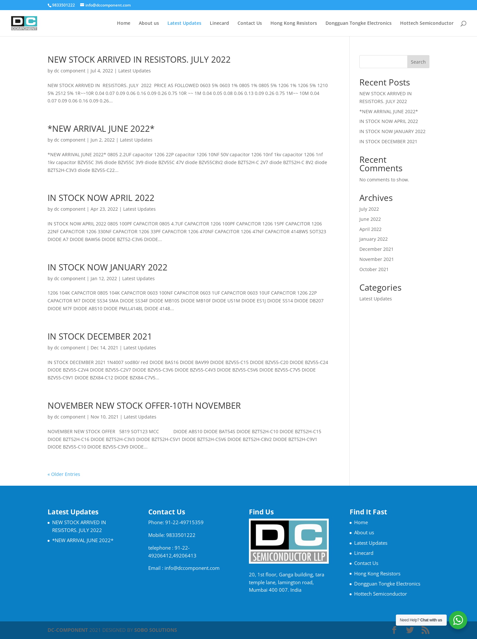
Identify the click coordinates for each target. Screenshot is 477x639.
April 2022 (370, 229)
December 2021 (376, 249)
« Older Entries (64, 474)
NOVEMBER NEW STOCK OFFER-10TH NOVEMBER (144, 405)
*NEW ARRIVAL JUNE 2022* (101, 128)
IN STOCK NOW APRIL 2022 (101, 198)
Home (123, 23)
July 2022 (369, 209)
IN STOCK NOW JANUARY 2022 (107, 267)
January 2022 (373, 239)
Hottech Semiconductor (427, 23)
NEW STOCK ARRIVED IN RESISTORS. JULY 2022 (139, 59)
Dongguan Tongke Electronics (358, 23)
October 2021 (374, 269)
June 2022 (370, 219)
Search (418, 62)
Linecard (219, 23)
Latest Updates (184, 23)
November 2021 (376, 259)
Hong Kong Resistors (293, 23)
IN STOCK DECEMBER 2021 (100, 336)
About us (149, 23)
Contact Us (250, 23)
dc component (69, 71)
